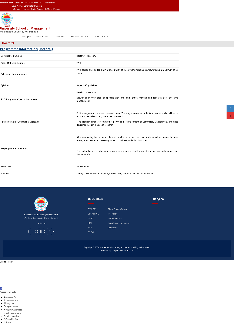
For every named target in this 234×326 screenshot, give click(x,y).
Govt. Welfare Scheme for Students (26, 5)
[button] (1, 288)
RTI (41, 2)
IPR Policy (112, 213)
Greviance (33, 2)
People (26, 36)
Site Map (15, 8)
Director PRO (93, 213)
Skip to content (6, 261)
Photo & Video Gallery (117, 209)
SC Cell (91, 232)
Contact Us (50, 2)
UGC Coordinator (115, 218)
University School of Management (25, 28)
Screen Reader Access (33, 8)
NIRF (90, 227)
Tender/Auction (6, 2)
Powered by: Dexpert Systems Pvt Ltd (117, 250)
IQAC (90, 222)
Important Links (80, 36)
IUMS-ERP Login (52, 8)
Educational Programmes (119, 222)
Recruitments (21, 2)
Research (59, 36)
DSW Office (93, 209)
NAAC (90, 218)
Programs (42, 36)
